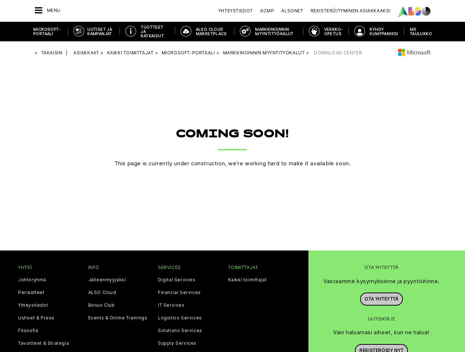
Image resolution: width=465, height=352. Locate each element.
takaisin (51, 52)
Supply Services (177, 342)
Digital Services (176, 279)
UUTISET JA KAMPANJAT (99, 31)
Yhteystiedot (235, 10)
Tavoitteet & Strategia (43, 342)
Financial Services (179, 291)
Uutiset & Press (36, 317)
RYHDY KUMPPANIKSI (383, 31)
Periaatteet (31, 291)
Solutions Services (180, 329)
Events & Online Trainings (117, 317)
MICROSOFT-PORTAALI (46, 31)
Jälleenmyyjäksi (107, 279)
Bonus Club (101, 304)
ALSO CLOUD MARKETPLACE (211, 31)
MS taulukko (421, 31)
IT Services (171, 304)
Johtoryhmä (32, 279)
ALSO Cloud (102, 291)
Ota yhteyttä (381, 298)
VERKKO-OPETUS (333, 31)
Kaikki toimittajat (247, 279)
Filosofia (28, 329)
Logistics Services (180, 317)
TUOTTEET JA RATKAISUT (152, 31)
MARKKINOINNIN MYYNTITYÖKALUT (274, 31)
